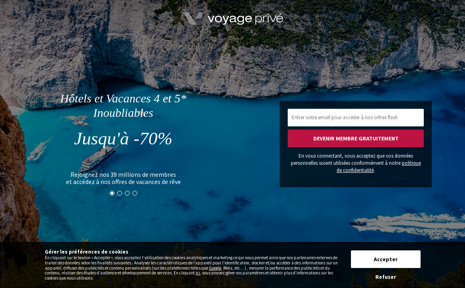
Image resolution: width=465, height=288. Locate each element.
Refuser (385, 276)
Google (215, 268)
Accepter (386, 259)
